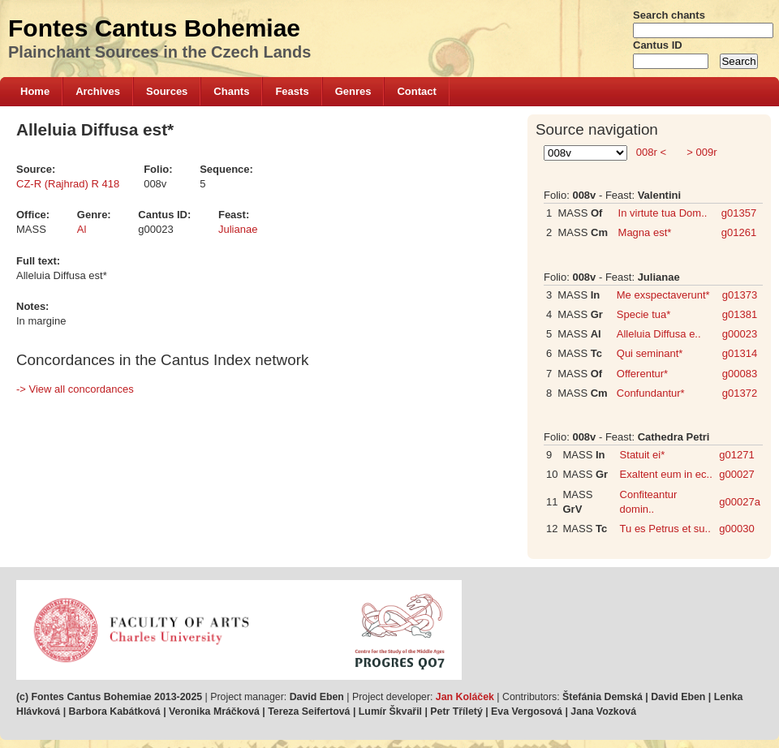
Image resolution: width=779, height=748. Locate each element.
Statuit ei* (642, 455)
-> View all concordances (75, 389)
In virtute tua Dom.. (663, 213)
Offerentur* (642, 374)
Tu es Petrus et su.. (665, 528)
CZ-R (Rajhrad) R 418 (67, 184)
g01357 (738, 213)
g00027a (739, 502)
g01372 (739, 393)
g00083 (739, 374)
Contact (416, 91)
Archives (97, 91)
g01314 (739, 353)
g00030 (736, 528)
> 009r (700, 152)
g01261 (738, 232)
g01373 (739, 295)
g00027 (736, 474)
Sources (166, 91)
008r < (651, 152)
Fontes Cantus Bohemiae (154, 28)
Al (82, 229)
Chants (231, 91)
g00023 (739, 334)
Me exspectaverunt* (663, 295)
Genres (353, 91)
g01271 (736, 455)
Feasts (291, 91)
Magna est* (645, 232)
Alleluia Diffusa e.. (659, 334)
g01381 (739, 314)
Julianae (237, 229)
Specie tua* (644, 314)
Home (34, 91)
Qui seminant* (650, 353)
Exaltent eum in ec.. (666, 474)
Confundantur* (651, 393)
